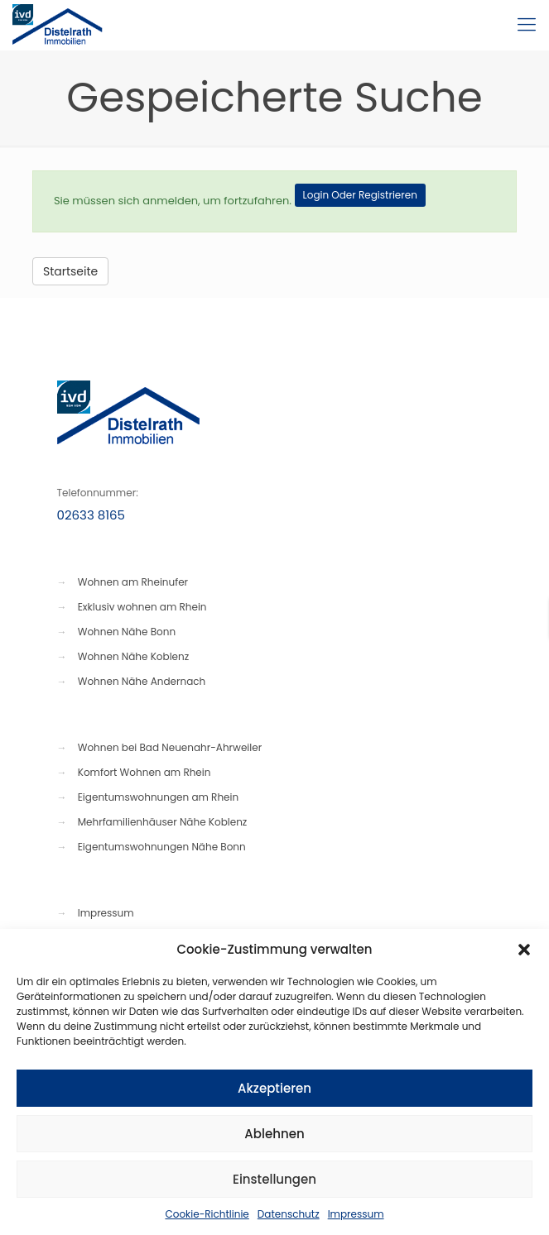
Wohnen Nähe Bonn (127, 632)
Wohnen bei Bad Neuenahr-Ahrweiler (170, 747)
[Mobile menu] (527, 25)
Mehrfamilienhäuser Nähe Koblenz (163, 822)
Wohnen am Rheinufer (133, 582)
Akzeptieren (274, 1088)
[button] (524, 949)
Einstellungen (274, 1179)
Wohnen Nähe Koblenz (133, 656)
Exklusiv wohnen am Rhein (142, 607)
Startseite (70, 271)
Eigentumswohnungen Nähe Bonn (162, 847)
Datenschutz (289, 1214)
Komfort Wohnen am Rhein (144, 772)
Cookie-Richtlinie (206, 1214)
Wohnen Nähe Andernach (142, 681)
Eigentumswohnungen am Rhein (158, 797)
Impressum (356, 1214)
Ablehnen (274, 1133)
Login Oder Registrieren (360, 195)
